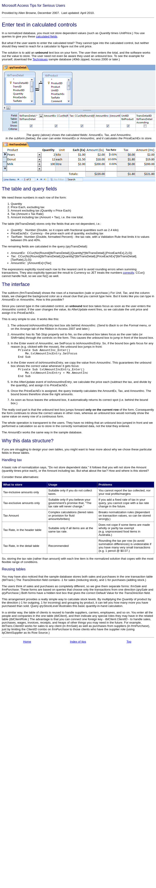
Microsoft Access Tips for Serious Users (33, 5)
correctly (128, 272)
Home (27, 641)
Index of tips (78, 641)
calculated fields (46, 36)
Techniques (40, 59)
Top (129, 641)
